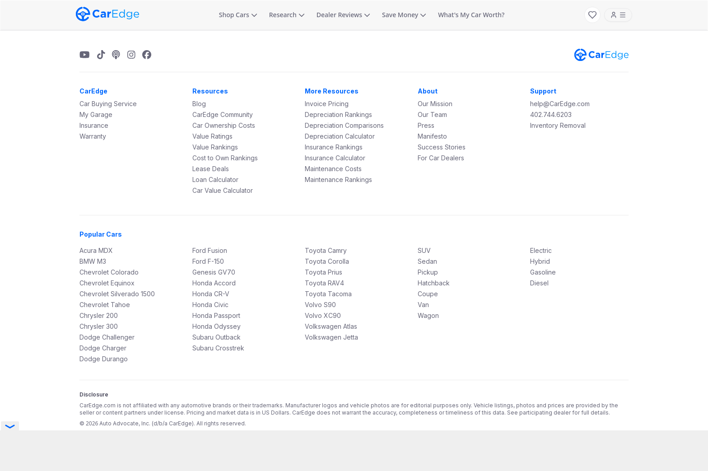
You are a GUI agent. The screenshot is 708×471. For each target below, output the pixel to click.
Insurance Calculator (335, 158)
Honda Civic (210, 304)
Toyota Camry (326, 250)
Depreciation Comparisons (344, 125)
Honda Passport (216, 315)
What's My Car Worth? (471, 14)
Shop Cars (238, 14)
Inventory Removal (558, 125)
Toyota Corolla (327, 261)
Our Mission (435, 103)
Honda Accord (214, 283)
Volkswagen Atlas (331, 326)
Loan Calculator (215, 179)
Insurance (93, 125)
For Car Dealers (441, 158)
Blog (199, 103)
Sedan (427, 261)
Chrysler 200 (98, 315)
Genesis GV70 (213, 272)
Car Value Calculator (222, 190)
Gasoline (543, 272)
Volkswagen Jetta (331, 337)
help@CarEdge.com (560, 103)
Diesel (539, 283)
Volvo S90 (320, 304)
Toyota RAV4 (324, 283)
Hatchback (434, 283)
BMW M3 (92, 261)
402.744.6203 (551, 114)
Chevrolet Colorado (109, 272)
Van (423, 304)
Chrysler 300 (98, 326)
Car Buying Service (108, 103)
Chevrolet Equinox (107, 283)
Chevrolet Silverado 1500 (117, 294)
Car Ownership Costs (223, 125)
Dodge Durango (103, 359)
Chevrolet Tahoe (104, 304)
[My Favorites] (592, 15)
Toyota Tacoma (328, 294)
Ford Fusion (209, 250)
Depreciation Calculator (340, 136)
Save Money (404, 14)
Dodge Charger (102, 348)
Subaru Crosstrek (218, 348)
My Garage (95, 114)
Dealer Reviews (343, 14)
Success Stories (442, 147)
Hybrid (540, 261)
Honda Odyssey (216, 326)
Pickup (428, 272)
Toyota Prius (323, 272)
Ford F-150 (208, 261)
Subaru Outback (216, 337)
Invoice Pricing (327, 103)
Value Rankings (215, 147)
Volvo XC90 (323, 315)
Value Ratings (212, 136)
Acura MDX (96, 250)
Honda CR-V (210, 294)
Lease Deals (210, 169)
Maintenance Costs (333, 169)
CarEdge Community (222, 114)
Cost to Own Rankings (225, 158)
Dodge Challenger (107, 337)
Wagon (428, 315)
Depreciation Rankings (338, 114)
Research (287, 14)
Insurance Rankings (334, 147)
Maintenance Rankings (338, 179)
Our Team (432, 114)
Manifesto (432, 136)
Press (426, 125)
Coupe (428, 294)
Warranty (92, 136)
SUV (424, 250)
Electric (541, 250)
